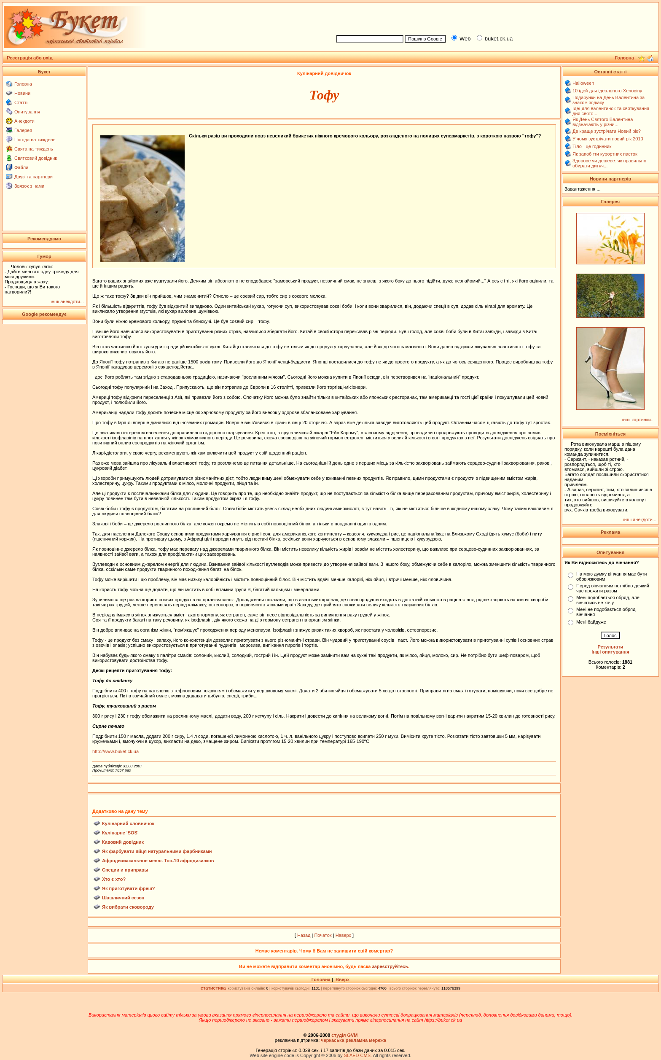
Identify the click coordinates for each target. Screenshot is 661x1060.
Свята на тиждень (33, 148)
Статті (20, 102)
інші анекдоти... (67, 301)
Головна (23, 83)
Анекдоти (24, 121)
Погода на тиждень (34, 139)
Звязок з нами (29, 185)
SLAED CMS (357, 1055)
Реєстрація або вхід (30, 57)
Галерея (23, 130)
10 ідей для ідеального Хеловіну (607, 90)
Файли (21, 167)
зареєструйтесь (390, 966)
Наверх (343, 935)
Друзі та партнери (33, 176)
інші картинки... (638, 419)
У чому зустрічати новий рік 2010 (607, 138)
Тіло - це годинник (591, 146)
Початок (322, 935)
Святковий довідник (35, 158)
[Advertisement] (494, 17)
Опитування (27, 111)
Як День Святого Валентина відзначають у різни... (602, 122)
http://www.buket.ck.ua (115, 751)
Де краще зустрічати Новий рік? (606, 131)
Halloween (583, 83)
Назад (304, 935)
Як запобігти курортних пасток (604, 153)
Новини (22, 93)
